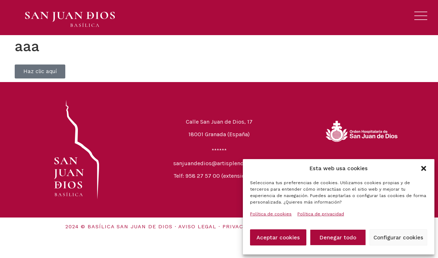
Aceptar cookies (278, 237)
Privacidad (240, 226)
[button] (423, 168)
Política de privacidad (320, 213)
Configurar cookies (398, 237)
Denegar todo (338, 237)
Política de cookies (271, 213)
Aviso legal (197, 226)
